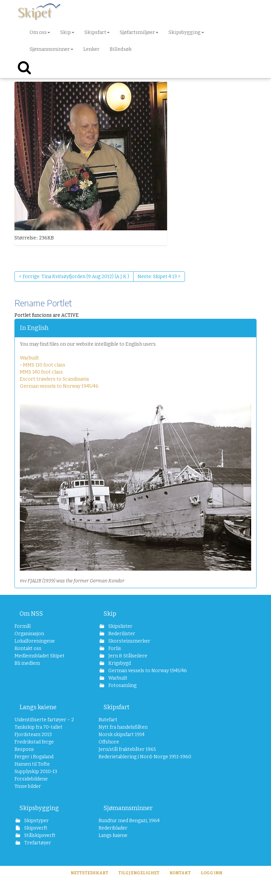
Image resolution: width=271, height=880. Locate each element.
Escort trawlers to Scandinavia (54, 379)
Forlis (114, 648)
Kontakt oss (27, 648)
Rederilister (121, 634)
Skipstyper (36, 821)
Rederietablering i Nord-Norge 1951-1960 (134, 757)
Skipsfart (116, 707)
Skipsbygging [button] (186, 32)
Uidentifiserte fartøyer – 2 (44, 720)
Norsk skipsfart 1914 (122, 734)
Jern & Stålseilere (127, 656)
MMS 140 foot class (41, 372)
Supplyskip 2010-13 (35, 771)
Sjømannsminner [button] (51, 49)
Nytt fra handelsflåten (123, 727)
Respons (24, 749)
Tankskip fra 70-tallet (38, 727)
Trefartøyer (37, 843)
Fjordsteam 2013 (33, 734)
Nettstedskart (89, 873)
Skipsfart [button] (97, 32)
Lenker (91, 49)
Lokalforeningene (34, 641)
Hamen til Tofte (32, 764)
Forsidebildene (31, 779)
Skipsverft (35, 828)
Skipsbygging (39, 808)
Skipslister (119, 626)
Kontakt (180, 873)
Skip (110, 613)
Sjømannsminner (128, 808)
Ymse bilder (27, 786)
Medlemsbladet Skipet (39, 656)
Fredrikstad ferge (34, 742)
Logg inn (211, 873)
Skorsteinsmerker (128, 641)
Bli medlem (27, 663)
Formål (22, 626)
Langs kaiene (38, 707)
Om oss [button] (40, 32)
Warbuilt (29, 358)
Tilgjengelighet (138, 873)
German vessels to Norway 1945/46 (59, 386)
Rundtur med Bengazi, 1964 (129, 821)
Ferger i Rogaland (33, 757)
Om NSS (31, 613)
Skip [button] (67, 32)
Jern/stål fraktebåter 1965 (127, 749)
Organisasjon (29, 634)
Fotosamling (122, 685)
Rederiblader (113, 828)
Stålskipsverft (39, 835)
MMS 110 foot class (44, 365)
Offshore (109, 742)
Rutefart (108, 720)
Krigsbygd (119, 663)
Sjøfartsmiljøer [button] (139, 32)
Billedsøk (121, 49)
